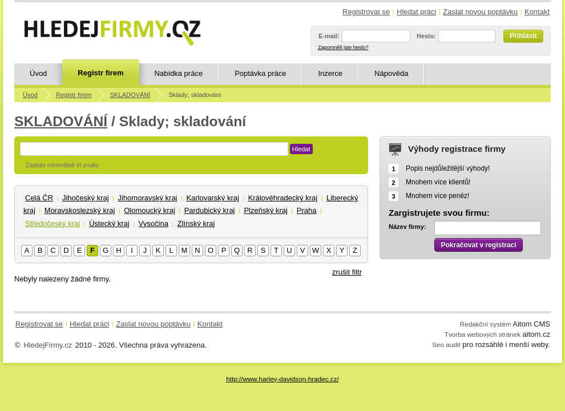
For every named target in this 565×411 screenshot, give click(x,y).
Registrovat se (366, 11)
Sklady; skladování (194, 94)
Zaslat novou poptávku (480, 11)
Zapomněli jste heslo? (343, 47)
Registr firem (100, 72)
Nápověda (391, 73)
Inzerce (330, 73)
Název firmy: (407, 226)
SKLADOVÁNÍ (130, 94)
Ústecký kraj (109, 223)
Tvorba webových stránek (482, 334)
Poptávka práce (260, 73)
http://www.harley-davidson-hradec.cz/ (282, 378)
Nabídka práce (179, 73)
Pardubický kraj (209, 210)
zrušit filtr (347, 272)
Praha (307, 210)
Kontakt (537, 11)
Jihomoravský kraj (147, 198)
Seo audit (446, 344)
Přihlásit (523, 36)
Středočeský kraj (52, 223)
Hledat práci (416, 11)
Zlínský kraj (196, 223)
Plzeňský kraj (266, 210)
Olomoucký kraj (149, 210)
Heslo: (426, 36)
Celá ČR (39, 198)
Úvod (38, 73)
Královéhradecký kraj (282, 198)
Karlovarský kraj (212, 198)
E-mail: (329, 36)
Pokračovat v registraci (478, 245)
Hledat (301, 149)
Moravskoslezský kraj (80, 210)
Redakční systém (485, 324)
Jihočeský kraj (85, 198)
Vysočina (153, 223)
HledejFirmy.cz (47, 345)
